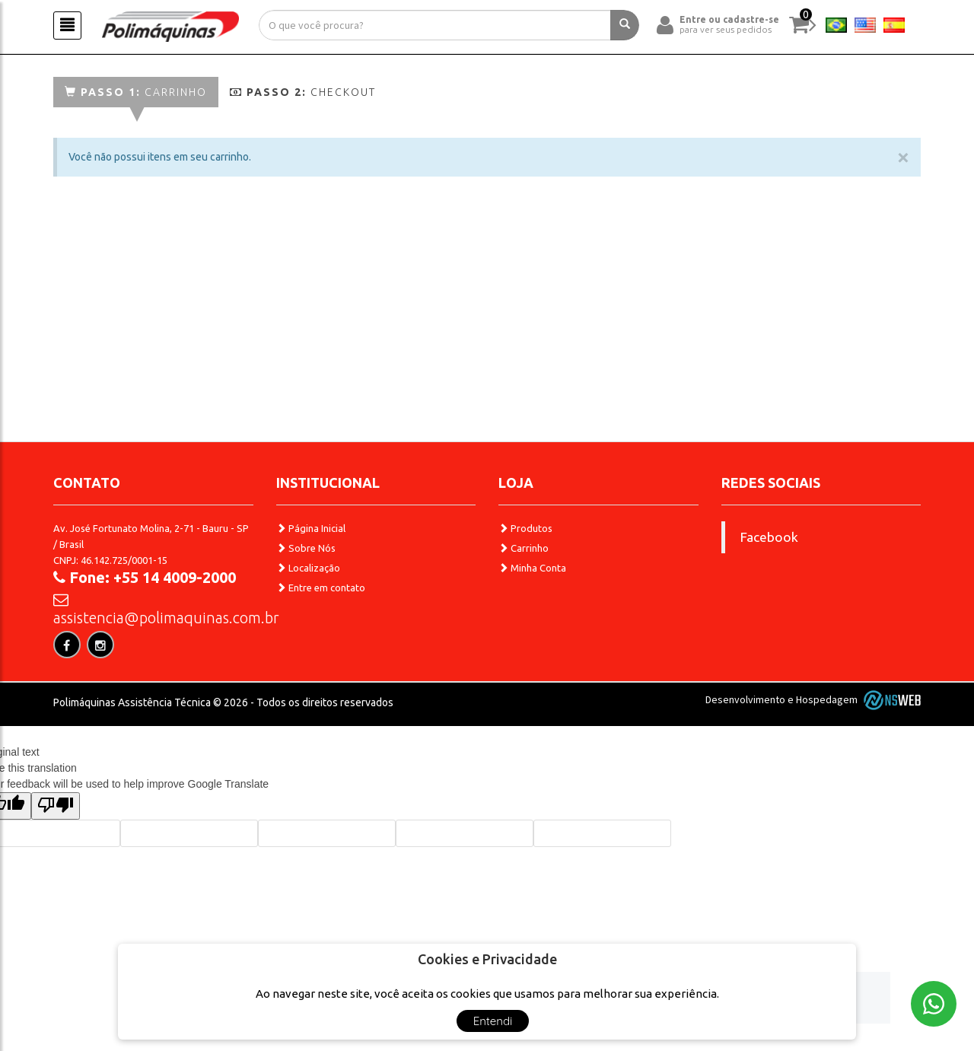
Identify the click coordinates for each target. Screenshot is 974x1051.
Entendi (493, 1021)
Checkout (303, 92)
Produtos (525, 528)
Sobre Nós (306, 548)
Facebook (769, 537)
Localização (308, 567)
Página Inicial (310, 528)
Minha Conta (532, 567)
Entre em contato (320, 587)
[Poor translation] (55, 806)
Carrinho (136, 92)
